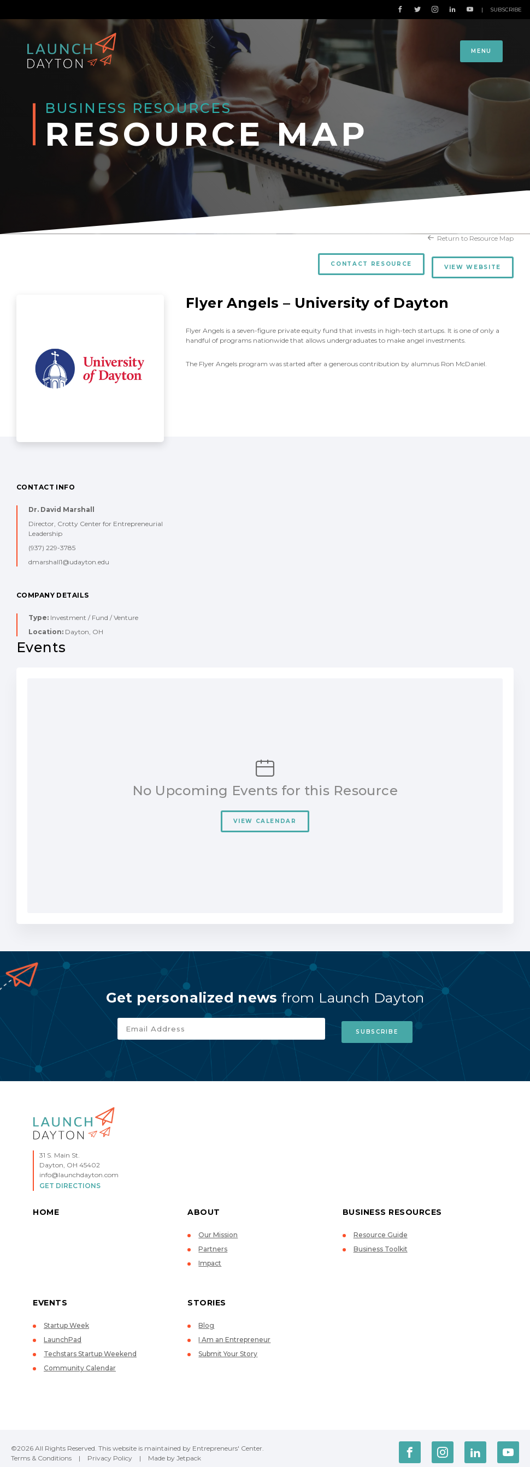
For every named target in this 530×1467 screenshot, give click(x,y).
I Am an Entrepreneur (234, 1332)
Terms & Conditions (41, 1451)
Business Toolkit (381, 1242)
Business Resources (392, 1205)
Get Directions (70, 1178)
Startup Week (66, 1318)
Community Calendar (80, 1361)
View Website (472, 263)
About (203, 1205)
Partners (212, 1242)
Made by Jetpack (174, 1451)
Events (50, 1296)
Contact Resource (367, 263)
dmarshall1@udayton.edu (68, 558)
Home (46, 1205)
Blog (206, 1318)
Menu (481, 51)
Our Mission (218, 1228)
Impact (209, 1256)
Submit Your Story (227, 1347)
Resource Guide (381, 1228)
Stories (206, 1296)
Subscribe (506, 9)
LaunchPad (62, 1332)
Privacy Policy (109, 1451)
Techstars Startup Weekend (90, 1347)
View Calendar (264, 817)
